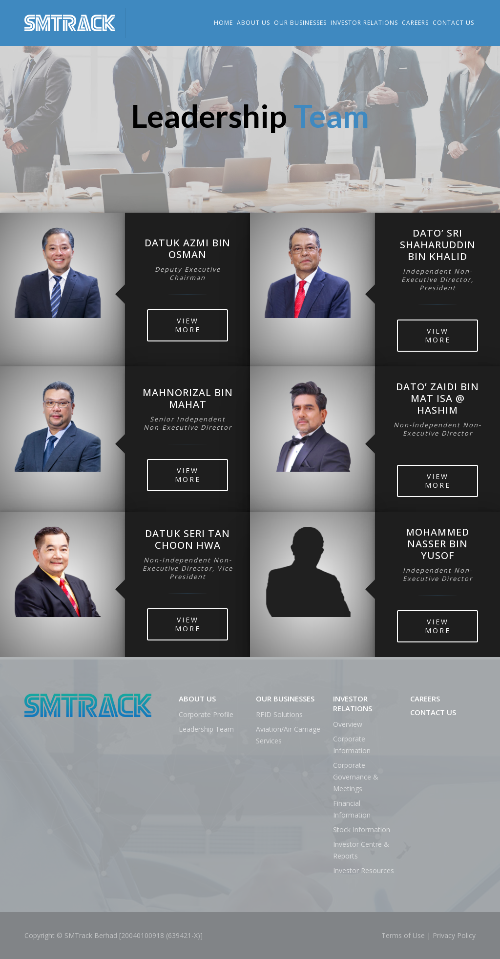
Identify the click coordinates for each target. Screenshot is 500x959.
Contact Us (453, 23)
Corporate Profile (206, 714)
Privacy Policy (454, 935)
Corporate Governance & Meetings (355, 776)
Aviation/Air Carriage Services (288, 734)
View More (188, 325)
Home (223, 23)
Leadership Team (206, 729)
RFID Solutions (279, 714)
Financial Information (352, 809)
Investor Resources (363, 870)
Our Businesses (300, 23)
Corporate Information (352, 744)
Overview (347, 724)
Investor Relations (364, 23)
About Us (253, 23)
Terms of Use (403, 935)
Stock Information (361, 829)
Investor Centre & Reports (361, 849)
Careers (415, 23)
